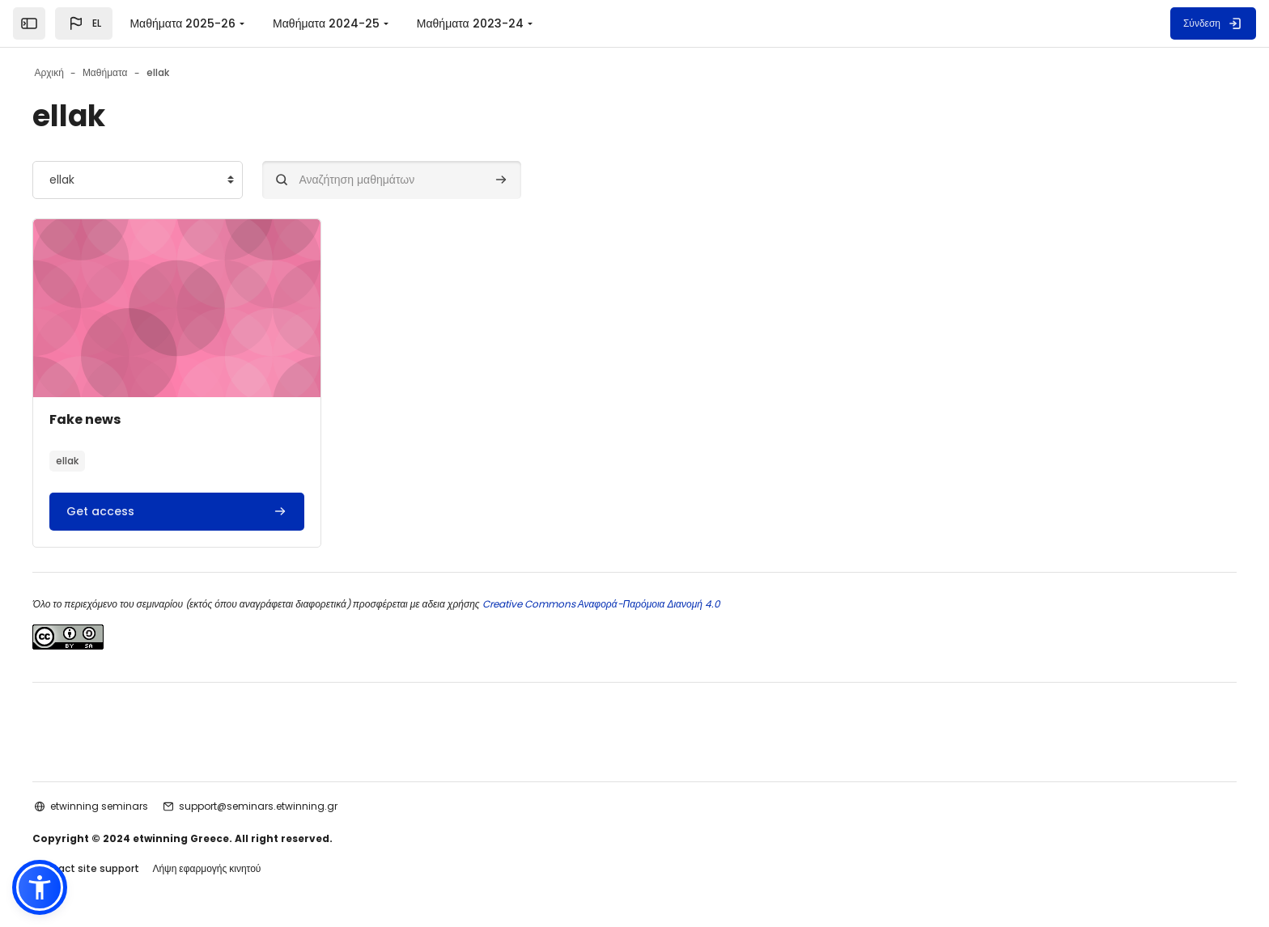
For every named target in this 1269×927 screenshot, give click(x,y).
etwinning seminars (131, 806)
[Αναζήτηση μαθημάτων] (424, 180)
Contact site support (118, 869)
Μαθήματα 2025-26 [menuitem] (182, 23)
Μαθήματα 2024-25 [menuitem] (326, 23)
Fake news (117, 419)
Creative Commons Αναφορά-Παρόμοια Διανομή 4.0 (631, 604)
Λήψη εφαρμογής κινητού (239, 869)
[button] (83, 23)
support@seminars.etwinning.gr (290, 806)
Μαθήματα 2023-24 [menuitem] (470, 23)
